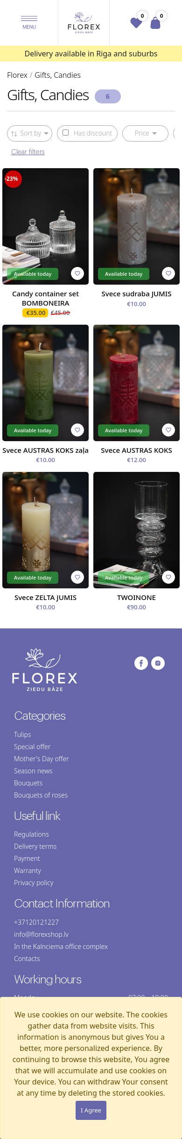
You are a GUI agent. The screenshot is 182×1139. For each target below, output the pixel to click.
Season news (33, 770)
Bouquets (28, 782)
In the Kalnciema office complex (61, 946)
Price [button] (141, 133)
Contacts (27, 958)
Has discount (87, 133)
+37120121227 (36, 922)
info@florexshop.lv (41, 934)
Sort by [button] (26, 133)
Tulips (22, 734)
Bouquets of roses (41, 795)
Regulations (31, 834)
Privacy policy (33, 882)
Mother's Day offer (41, 758)
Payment (27, 858)
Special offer (32, 746)
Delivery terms (35, 846)
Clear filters (28, 152)
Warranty (27, 870)
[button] (29, 23)
